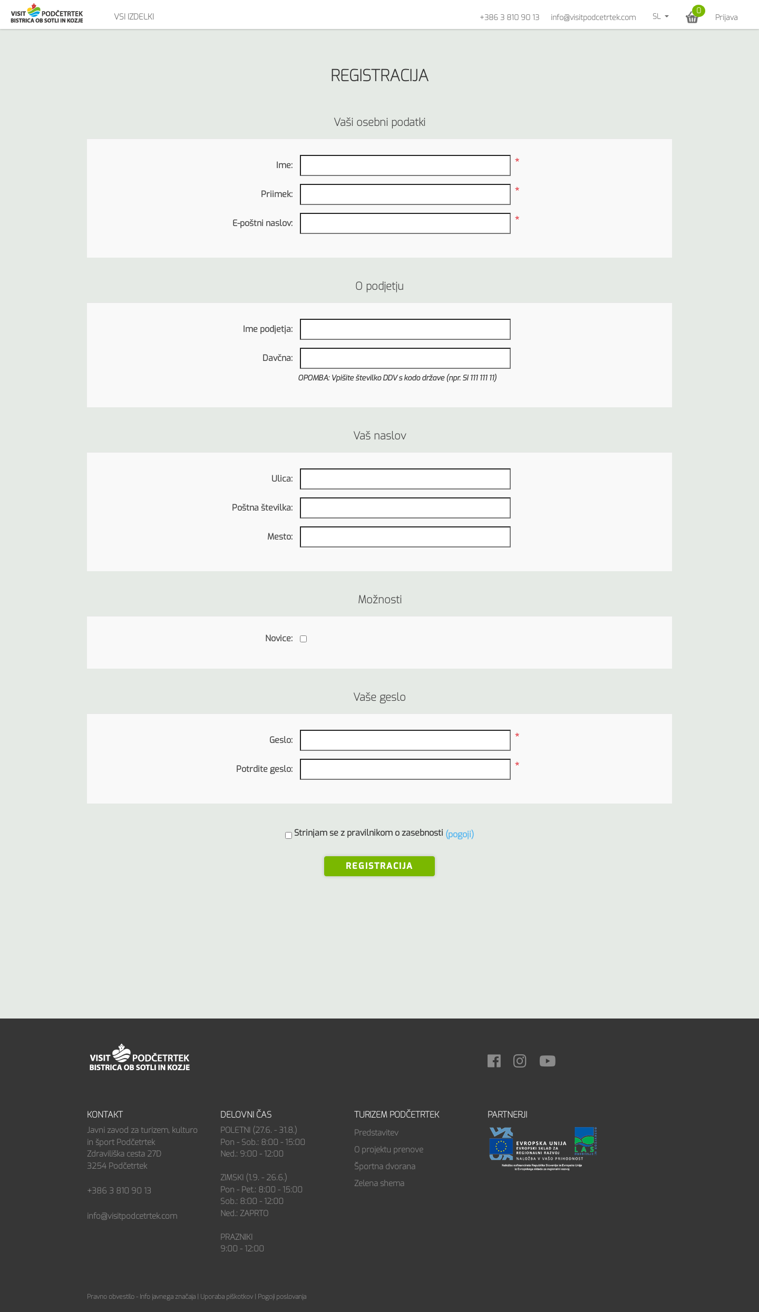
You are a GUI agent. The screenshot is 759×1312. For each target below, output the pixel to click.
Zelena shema (379, 1183)
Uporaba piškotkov (226, 1297)
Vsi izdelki (134, 17)
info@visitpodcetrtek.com (593, 18)
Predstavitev (376, 1133)
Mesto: (280, 536)
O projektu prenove (388, 1149)
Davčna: (277, 358)
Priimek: (277, 194)
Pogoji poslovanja (282, 1297)
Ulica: (282, 478)
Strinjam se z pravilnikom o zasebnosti (368, 832)
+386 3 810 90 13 (509, 18)
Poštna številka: (262, 507)
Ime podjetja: (268, 329)
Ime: (284, 165)
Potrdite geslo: (264, 769)
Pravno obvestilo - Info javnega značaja (141, 1297)
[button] (692, 17)
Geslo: (281, 740)
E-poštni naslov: (262, 223)
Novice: (279, 638)
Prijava (726, 18)
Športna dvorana (384, 1166)
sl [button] (658, 17)
